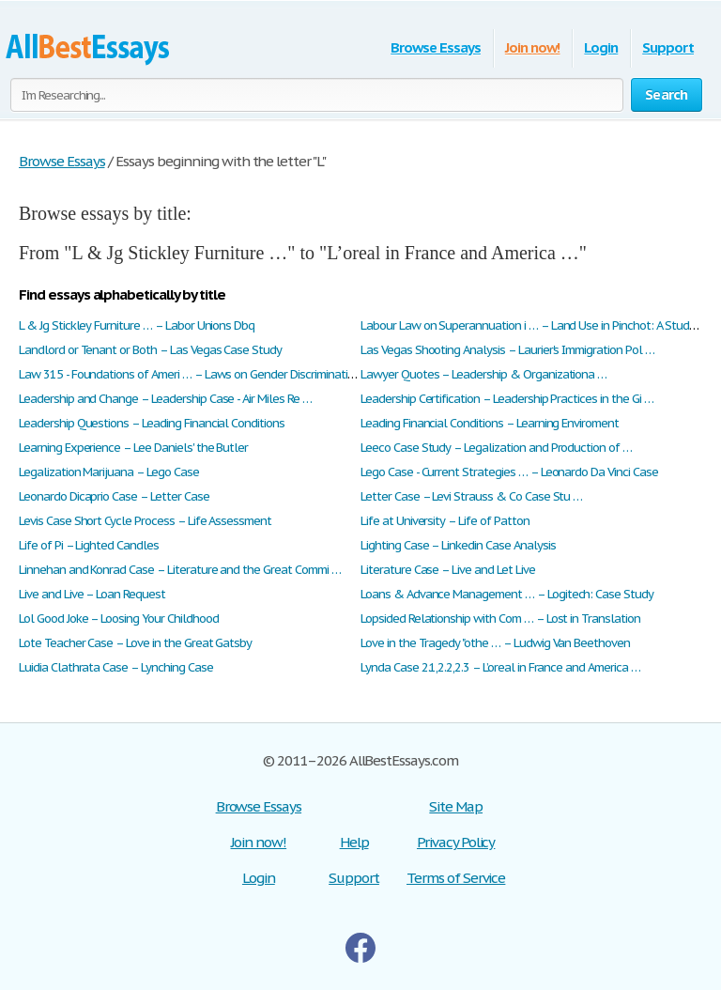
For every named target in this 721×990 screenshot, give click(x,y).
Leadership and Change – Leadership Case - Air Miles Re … (165, 399)
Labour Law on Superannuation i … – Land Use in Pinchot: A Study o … (537, 325)
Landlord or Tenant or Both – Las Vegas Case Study (150, 350)
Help (354, 842)
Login (601, 47)
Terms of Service (456, 878)
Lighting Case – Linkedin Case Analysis (457, 545)
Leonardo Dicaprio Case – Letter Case (114, 496)
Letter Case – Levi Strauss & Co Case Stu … (471, 496)
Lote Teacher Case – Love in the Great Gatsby (135, 643)
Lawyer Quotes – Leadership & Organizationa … (483, 374)
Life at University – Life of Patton (444, 521)
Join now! (532, 47)
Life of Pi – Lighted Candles (89, 545)
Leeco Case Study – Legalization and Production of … (496, 448)
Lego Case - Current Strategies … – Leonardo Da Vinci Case (509, 472)
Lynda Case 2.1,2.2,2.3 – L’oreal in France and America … (500, 667)
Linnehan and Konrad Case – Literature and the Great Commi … (180, 570)
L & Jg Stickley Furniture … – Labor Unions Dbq (136, 325)
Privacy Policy (456, 842)
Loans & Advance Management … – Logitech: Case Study (506, 594)
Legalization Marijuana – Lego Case (109, 472)
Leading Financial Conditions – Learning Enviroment (489, 423)
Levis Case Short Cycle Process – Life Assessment (145, 521)
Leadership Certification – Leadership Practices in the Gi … (506, 399)
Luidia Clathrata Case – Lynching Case (116, 667)
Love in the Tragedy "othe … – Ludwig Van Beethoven (495, 643)
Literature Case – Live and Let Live (447, 570)
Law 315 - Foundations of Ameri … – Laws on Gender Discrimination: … (197, 374)
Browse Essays (435, 47)
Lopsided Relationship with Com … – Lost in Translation (500, 618)
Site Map (456, 806)
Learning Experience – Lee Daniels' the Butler (133, 448)
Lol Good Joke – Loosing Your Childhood (118, 618)
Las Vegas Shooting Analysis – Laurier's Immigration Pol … (507, 350)
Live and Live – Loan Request (92, 594)
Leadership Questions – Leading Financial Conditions (151, 423)
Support (668, 47)
